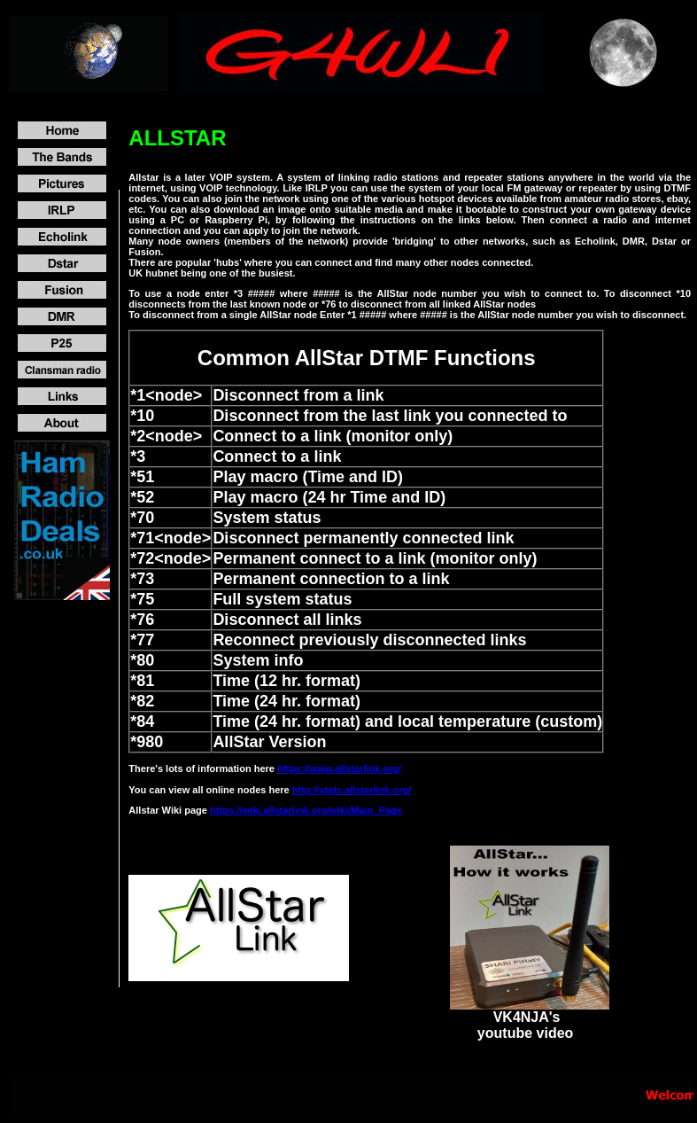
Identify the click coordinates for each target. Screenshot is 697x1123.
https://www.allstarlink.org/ (339, 768)
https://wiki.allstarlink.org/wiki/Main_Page (306, 810)
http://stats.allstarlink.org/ (351, 789)
